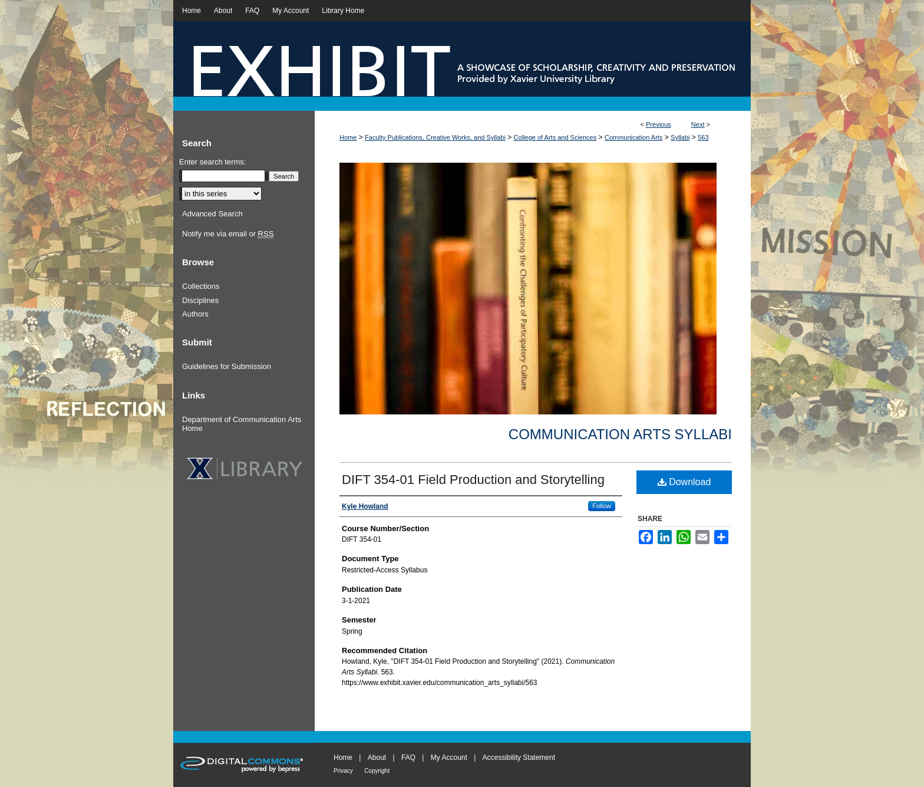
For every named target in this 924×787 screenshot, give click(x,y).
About (377, 757)
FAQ (408, 757)
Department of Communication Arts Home (241, 424)
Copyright (377, 771)
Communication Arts (633, 137)
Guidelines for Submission (226, 366)
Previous (658, 124)
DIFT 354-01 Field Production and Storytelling (473, 479)
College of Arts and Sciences (555, 137)
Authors (195, 313)
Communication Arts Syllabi (620, 434)
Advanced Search (212, 213)
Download (684, 482)
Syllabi (680, 137)
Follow (601, 505)
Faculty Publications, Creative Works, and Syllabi (435, 137)
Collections (201, 286)
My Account (449, 757)
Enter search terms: (212, 161)
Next (698, 124)
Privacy (343, 771)
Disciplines (200, 300)
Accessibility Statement (519, 757)
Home (348, 137)
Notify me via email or (227, 234)
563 (703, 137)
